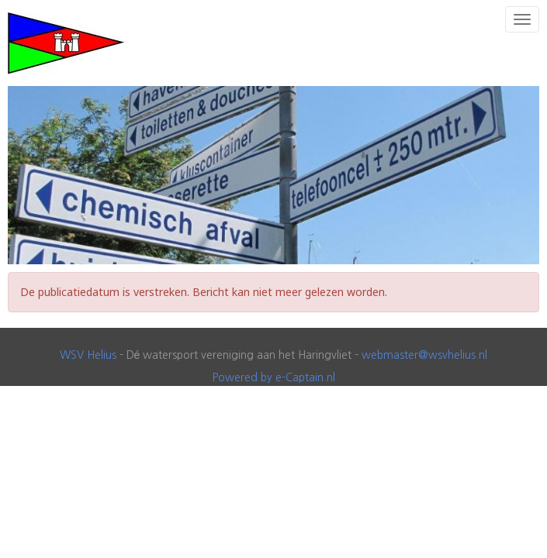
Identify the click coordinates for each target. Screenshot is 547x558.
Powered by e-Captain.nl (274, 377)
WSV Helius (88, 355)
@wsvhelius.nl (424, 355)
